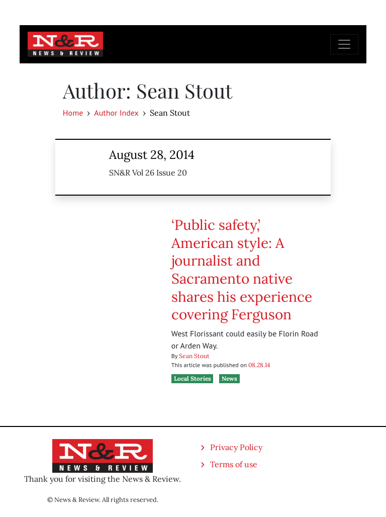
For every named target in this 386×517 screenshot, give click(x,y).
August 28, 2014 (152, 154)
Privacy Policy (236, 447)
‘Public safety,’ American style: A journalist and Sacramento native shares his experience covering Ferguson (241, 269)
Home (73, 113)
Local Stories (192, 378)
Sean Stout (194, 356)
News (229, 378)
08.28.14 (259, 365)
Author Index (116, 113)
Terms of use (233, 464)
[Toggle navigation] (344, 44)
